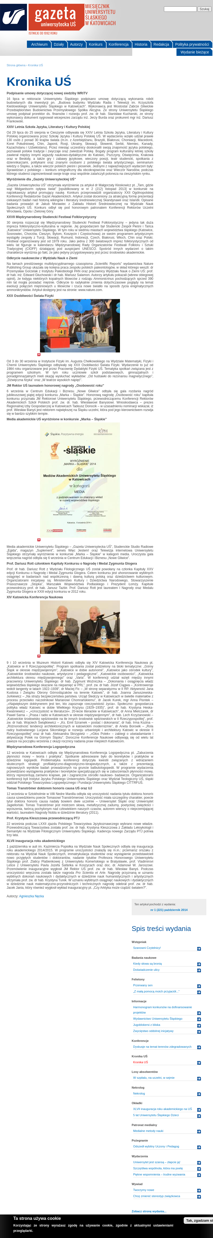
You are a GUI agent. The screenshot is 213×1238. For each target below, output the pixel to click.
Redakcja (161, 44)
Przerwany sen (143, 985)
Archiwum (39, 44)
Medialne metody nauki (148, 1130)
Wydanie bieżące (195, 52)
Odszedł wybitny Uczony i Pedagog (156, 1146)
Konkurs (95, 44)
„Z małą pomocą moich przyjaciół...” (156, 991)
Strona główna (16, 65)
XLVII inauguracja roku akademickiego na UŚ (162, 1109)
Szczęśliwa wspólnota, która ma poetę (158, 1168)
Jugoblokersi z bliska (146, 1024)
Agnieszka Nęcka (31, 896)
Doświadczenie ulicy (146, 969)
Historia (141, 44)
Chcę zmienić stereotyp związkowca (156, 1196)
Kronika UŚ (35, 65)
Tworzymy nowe (143, 1190)
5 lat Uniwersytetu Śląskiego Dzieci (156, 1115)
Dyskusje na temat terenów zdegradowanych (162, 1046)
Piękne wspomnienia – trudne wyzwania (159, 1174)
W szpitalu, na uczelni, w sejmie (154, 1077)
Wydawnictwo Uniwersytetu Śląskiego (158, 1018)
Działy (59, 44)
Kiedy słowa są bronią (147, 963)
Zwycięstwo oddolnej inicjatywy (153, 1031)
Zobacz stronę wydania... (149, 1211)
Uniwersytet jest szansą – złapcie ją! (156, 1162)
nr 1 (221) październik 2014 (168, 909)
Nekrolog (139, 1093)
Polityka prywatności (192, 44)
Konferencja (119, 44)
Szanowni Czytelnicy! (147, 947)
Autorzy (76, 44)
